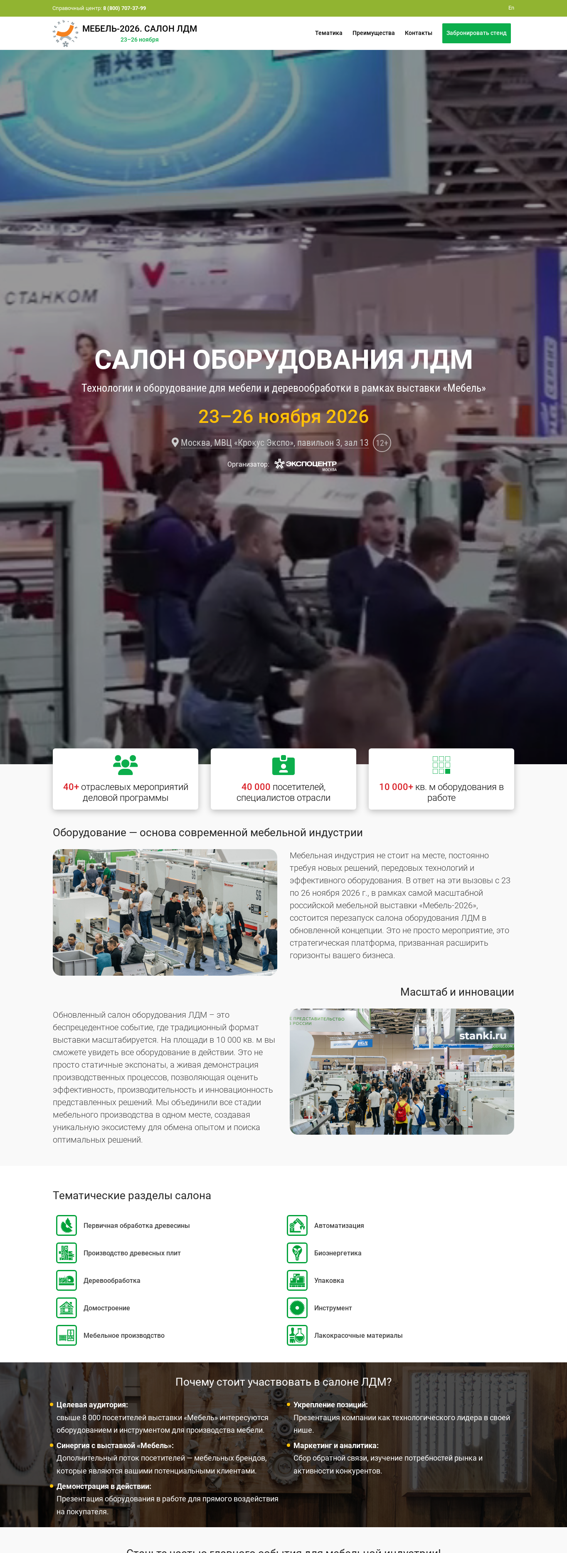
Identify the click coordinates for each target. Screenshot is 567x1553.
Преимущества (374, 33)
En (511, 8)
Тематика (329, 33)
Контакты (418, 33)
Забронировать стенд (476, 33)
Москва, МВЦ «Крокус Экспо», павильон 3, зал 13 (275, 442)
